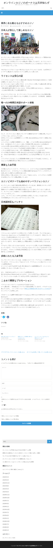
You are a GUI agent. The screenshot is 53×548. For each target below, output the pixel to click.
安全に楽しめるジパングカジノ (8, 336)
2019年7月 (6, 512)
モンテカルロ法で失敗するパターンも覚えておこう (17, 456)
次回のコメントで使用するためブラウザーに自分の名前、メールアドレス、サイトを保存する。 (25, 400)
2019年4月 (6, 515)
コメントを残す (27, 26)
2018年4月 (6, 527)
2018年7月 (6, 524)
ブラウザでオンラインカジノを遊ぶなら (13, 352)
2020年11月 (6, 494)
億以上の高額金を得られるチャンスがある (37, 288)
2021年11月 (6, 483)
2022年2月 (6, 480)
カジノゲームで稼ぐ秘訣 (9, 469)
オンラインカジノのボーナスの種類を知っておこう (17, 459)
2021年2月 (6, 492)
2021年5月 (6, 489)
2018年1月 (6, 530)
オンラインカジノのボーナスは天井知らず (26, 2)
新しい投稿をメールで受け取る (10, 419)
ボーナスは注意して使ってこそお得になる (39, 352)
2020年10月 (6, 497)
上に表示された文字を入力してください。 (12, 409)
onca (19, 469)
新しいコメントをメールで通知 (10, 416)
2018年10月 (6, 521)
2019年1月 (6, 518)
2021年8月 (6, 486)
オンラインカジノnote (9, 537)
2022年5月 (6, 477)
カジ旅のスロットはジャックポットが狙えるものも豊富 (18, 462)
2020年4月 (6, 503)
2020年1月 (6, 506)
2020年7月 (6, 500)
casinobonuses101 (16, 26)
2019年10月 (6, 509)
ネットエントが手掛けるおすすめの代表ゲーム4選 (17, 450)
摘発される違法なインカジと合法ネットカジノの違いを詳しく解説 (21, 453)
